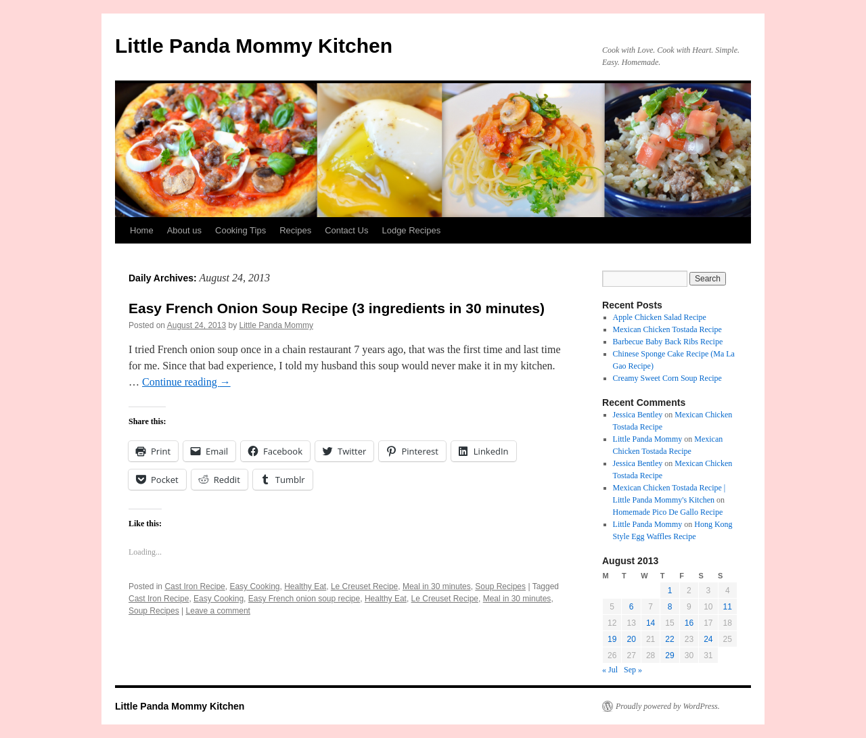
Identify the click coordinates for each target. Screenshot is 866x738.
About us (184, 230)
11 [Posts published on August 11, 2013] (727, 607)
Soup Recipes (500, 586)
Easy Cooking (254, 586)
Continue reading (186, 382)
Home (142, 230)
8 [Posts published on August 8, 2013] (670, 607)
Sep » (633, 669)
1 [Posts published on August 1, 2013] (670, 590)
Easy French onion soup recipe (304, 598)
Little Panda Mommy (276, 325)
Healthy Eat (305, 586)
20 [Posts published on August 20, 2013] (630, 639)
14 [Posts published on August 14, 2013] (650, 623)
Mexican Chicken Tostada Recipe (667, 329)
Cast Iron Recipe (194, 586)
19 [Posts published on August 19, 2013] (612, 639)
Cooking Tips (240, 230)
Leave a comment (218, 611)
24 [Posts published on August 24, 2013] (708, 639)
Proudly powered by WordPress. (668, 706)
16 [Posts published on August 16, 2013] (689, 623)
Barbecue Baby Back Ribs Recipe (668, 341)
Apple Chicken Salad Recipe (660, 317)
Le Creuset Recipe (364, 586)
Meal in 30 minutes (437, 586)
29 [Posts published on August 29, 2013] (669, 655)
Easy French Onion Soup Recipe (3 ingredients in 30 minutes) (337, 308)
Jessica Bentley (638, 414)
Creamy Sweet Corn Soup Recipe (667, 378)
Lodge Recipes (411, 230)
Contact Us (346, 230)
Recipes (295, 230)
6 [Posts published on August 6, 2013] (631, 607)
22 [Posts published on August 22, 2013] (669, 639)
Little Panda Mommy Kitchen (253, 45)
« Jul (610, 669)
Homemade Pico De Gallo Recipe (668, 512)
